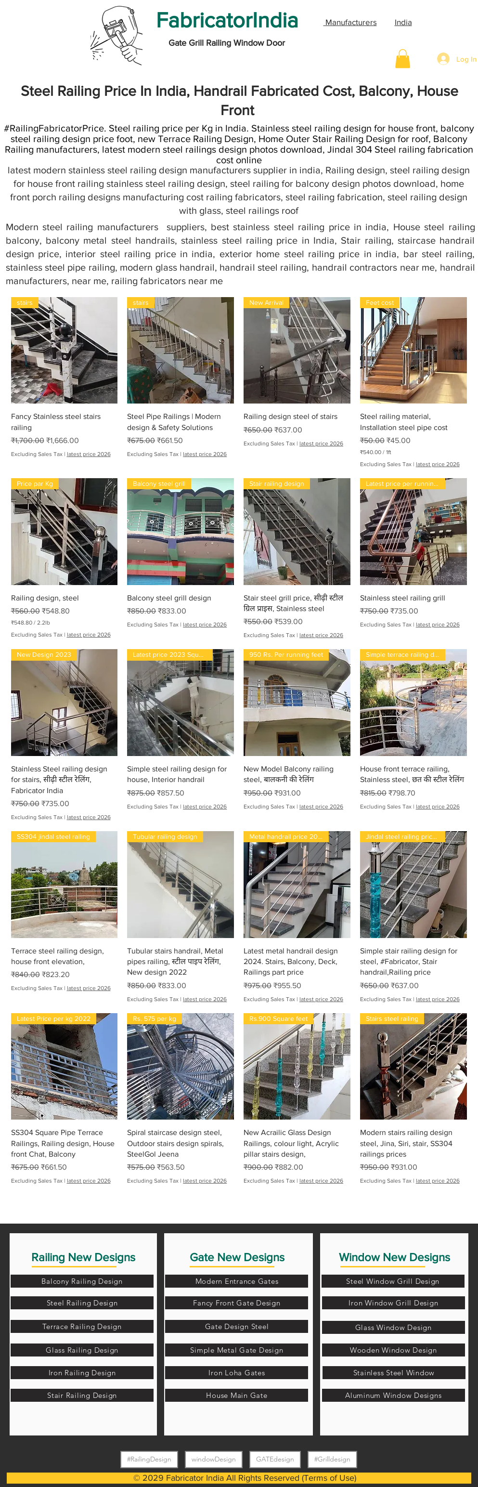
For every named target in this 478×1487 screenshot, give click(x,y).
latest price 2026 (89, 454)
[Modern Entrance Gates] (236, 1281)
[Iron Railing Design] (82, 1372)
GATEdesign (275, 1458)
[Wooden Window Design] (393, 1350)
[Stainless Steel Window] (394, 1372)
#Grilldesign (332, 1458)
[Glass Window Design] (393, 1327)
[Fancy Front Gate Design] (236, 1302)
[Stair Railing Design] (82, 1395)
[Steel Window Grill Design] (393, 1281)
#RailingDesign (149, 1458)
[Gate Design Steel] (236, 1326)
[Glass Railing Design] (82, 1350)
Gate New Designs (237, 1257)
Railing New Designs (83, 1257)
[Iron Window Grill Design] (393, 1302)
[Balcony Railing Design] (82, 1281)
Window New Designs (394, 1257)
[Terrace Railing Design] (82, 1326)
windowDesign (213, 1458)
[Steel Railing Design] (82, 1302)
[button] (403, 58)
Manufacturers (350, 21)
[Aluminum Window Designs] (393, 1395)
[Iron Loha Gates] (236, 1372)
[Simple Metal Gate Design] (236, 1350)
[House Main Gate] (236, 1395)
